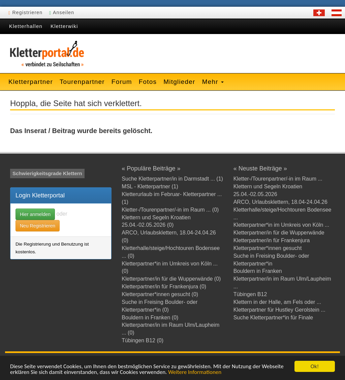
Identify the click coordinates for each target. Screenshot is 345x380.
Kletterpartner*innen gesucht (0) (160, 294)
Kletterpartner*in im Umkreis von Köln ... (281, 225)
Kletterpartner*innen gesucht (267, 248)
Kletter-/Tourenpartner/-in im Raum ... (277, 179)
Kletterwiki (64, 26)
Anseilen (61, 12)
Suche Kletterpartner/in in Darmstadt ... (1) (172, 179)
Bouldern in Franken (257, 271)
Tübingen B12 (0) (142, 340)
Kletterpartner (30, 81)
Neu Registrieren (37, 225)
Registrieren (25, 12)
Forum (122, 81)
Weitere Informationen (194, 372)
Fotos (148, 81)
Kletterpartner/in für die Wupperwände (278, 232)
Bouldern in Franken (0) (150, 317)
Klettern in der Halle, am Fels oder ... (277, 302)
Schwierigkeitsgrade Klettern (47, 173)
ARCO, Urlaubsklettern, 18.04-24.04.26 (280, 202)
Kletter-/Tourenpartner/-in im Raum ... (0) (170, 210)
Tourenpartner (82, 81)
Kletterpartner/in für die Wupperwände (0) (171, 279)
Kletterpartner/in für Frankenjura (271, 240)
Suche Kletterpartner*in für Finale (273, 317)
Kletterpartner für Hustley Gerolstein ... (279, 310)
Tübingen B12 (250, 294)
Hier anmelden (35, 214)
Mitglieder (179, 81)
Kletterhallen (25, 26)
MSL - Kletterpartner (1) (150, 186)
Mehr (213, 81)
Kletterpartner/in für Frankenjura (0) (164, 286)
